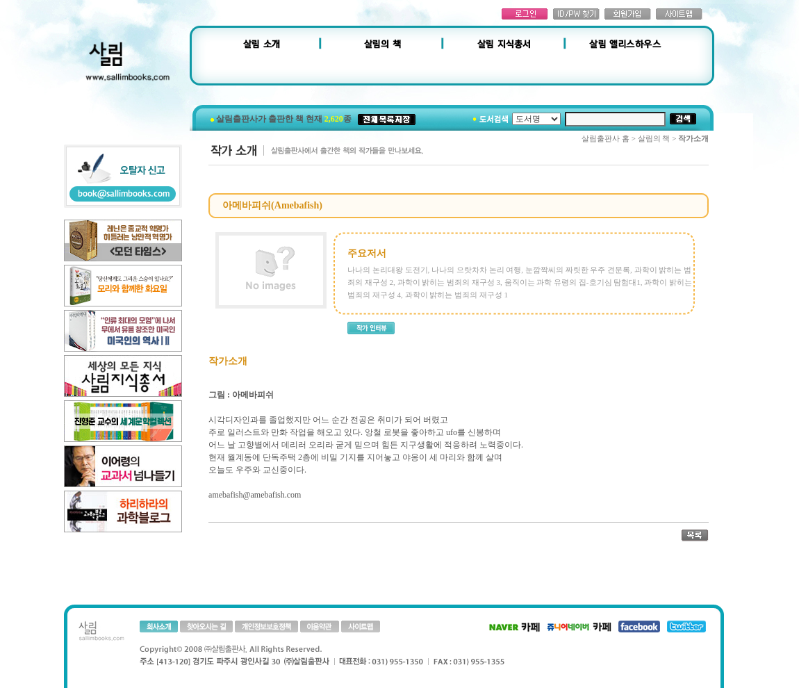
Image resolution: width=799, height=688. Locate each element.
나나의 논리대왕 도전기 (387, 269)
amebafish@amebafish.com (254, 495)
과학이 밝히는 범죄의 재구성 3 (449, 282)
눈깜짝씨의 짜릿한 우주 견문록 (577, 269)
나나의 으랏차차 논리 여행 (476, 269)
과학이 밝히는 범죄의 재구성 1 (457, 294)
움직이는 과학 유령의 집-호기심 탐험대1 (572, 282)
